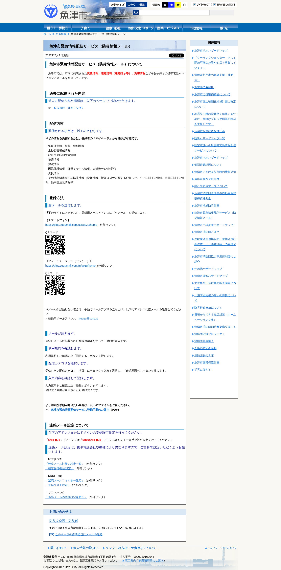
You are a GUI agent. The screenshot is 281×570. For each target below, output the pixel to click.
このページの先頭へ (221, 548)
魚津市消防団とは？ (206, 231)
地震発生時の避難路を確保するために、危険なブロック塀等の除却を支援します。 (215, 119)
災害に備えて (202, 369)
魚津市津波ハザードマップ (211, 275)
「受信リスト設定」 (57, 485)
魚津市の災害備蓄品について (212, 94)
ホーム (47, 34)
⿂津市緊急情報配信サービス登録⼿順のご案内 (80, 409)
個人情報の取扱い (86, 548)
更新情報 (61, 34)
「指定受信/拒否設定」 (59, 468)
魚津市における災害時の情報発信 (215, 171)
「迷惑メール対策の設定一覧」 (64, 463)
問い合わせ (58, 548)
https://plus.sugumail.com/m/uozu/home (70, 265)
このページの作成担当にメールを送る (79, 534)
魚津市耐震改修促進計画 (209, 131)
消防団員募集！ (204, 341)
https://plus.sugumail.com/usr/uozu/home (71, 224)
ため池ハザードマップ (208, 268)
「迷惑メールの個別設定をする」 (66, 497)
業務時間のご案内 (152, 560)
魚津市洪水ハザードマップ (211, 50)
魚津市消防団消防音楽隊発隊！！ (215, 326)
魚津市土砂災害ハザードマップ (213, 225)
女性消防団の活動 (205, 348)
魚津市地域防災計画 (206, 205)
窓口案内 (130, 560)
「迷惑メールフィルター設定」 (64, 480)
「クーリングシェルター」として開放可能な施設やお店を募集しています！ (215, 63)
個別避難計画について (208, 164)
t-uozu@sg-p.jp (88, 318)
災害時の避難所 (204, 87)
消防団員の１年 (204, 355)
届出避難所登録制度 (206, 179)
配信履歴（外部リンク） (69, 108)
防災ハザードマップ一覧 (209, 138)
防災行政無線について (208, 307)
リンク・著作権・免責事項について (130, 548)
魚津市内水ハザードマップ (211, 157)
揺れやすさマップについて (211, 186)
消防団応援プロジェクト (209, 334)
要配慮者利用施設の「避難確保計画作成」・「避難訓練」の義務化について (215, 244)
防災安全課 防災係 (63, 521)
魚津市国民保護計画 (206, 362)
